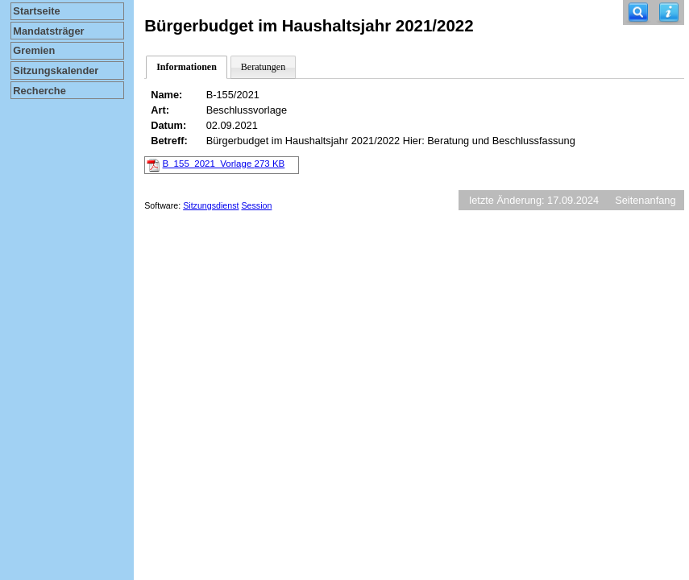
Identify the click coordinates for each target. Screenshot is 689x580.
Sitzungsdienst (211, 205)
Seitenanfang (645, 200)
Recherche (39, 91)
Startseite (36, 11)
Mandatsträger (48, 31)
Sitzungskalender (55, 70)
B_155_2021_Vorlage (224, 163)
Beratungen (263, 66)
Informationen (186, 66)
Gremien (34, 50)
